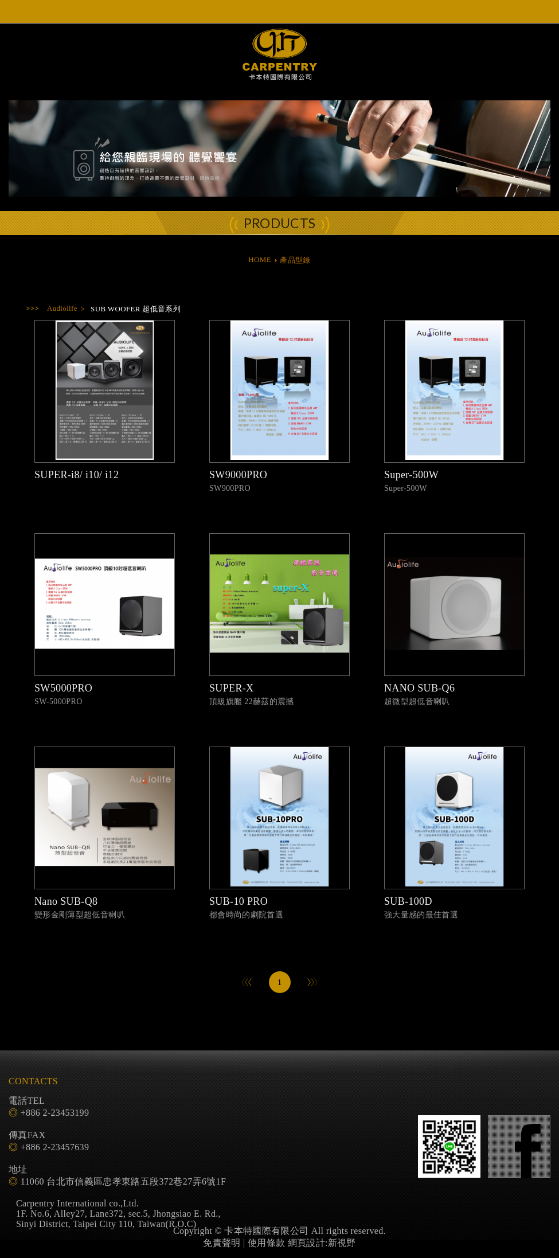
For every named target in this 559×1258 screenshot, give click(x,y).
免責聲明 (221, 1243)
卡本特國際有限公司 (280, 64)
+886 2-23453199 (55, 1113)
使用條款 (266, 1243)
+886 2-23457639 (55, 1147)
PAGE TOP (279, 1246)
